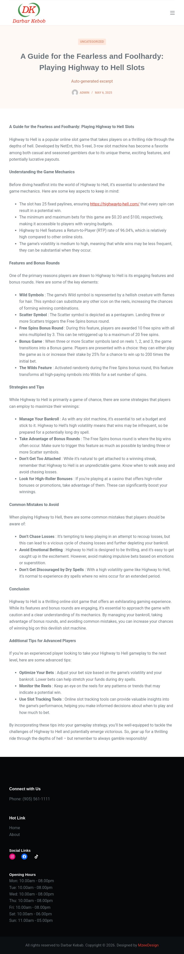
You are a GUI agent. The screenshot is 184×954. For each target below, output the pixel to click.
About (14, 834)
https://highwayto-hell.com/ (115, 204)
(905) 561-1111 (36, 799)
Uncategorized (92, 41)
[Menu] (172, 13)
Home (14, 827)
